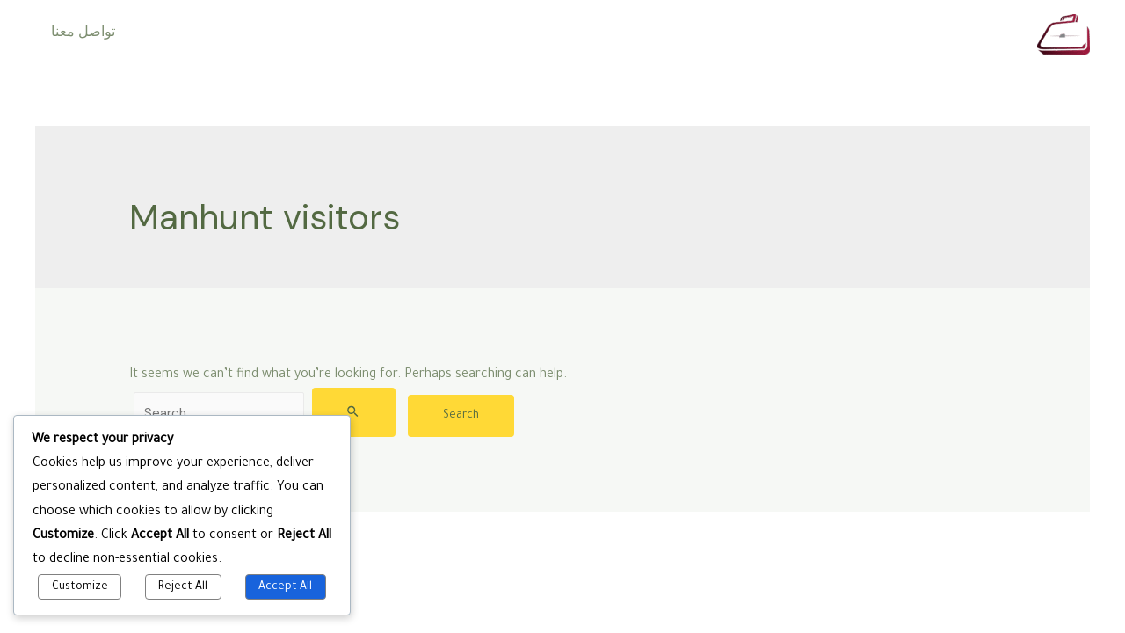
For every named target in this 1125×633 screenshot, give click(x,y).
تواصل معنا (81, 34)
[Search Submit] (354, 412)
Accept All (285, 587)
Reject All (182, 587)
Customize (80, 587)
